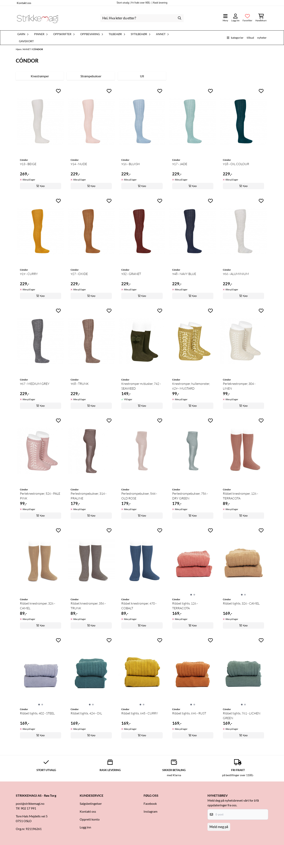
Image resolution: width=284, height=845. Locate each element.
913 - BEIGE (28, 164)
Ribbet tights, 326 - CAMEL (241, 603)
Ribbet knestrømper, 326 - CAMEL (37, 605)
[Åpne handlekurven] (261, 18)
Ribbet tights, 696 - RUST (189, 713)
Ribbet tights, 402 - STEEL (37, 713)
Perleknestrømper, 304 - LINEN (239, 386)
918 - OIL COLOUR (236, 164)
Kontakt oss (24, 3)
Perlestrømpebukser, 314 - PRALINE (88, 496)
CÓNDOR (37, 49)
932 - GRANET (131, 274)
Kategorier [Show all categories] (235, 37)
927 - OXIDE (79, 274)
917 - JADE (179, 164)
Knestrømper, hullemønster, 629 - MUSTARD (191, 386)
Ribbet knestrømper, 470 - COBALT (138, 605)
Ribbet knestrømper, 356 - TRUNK (88, 605)
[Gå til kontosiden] (235, 18)
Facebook (150, 803)
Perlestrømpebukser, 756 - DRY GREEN (190, 496)
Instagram (150, 811)
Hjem (19, 49)
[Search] (180, 18)
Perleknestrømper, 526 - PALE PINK (40, 496)
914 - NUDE (79, 164)
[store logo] (37, 18)
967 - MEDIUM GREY (35, 384)
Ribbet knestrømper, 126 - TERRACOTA (240, 496)
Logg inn (85, 827)
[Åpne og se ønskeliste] (247, 18)
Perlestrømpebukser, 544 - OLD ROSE (139, 496)
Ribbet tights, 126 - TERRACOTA (185, 605)
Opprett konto (90, 819)
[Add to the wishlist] (58, 91)
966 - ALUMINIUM (236, 274)
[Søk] (141, 18)
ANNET (27, 49)
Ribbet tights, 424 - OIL (86, 713)
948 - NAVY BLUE (184, 274)
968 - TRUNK (80, 384)
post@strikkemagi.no (30, 803)
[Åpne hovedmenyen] (225, 18)
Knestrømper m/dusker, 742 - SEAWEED (141, 386)
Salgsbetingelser (91, 803)
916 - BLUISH (130, 164)
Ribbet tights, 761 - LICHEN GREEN (241, 715)
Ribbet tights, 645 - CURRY (139, 713)
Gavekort (26, 41)
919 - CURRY (29, 274)
